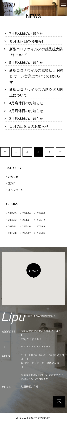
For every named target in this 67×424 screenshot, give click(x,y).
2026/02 (12, 220)
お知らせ (13, 176)
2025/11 (12, 226)
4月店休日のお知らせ (26, 103)
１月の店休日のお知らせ (29, 126)
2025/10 (26, 226)
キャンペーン (15, 190)
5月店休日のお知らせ (26, 63)
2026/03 (41, 213)
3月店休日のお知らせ (26, 111)
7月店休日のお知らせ (26, 33)
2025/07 (27, 233)
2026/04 (27, 213)
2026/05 (12, 213)
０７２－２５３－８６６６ (36, 346)
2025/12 (41, 220)
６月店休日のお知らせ (27, 41)
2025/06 (41, 233)
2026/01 (27, 220)
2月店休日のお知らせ (26, 119)
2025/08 (12, 233)
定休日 (12, 183)
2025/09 (41, 226)
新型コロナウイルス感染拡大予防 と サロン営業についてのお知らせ (36, 76)
